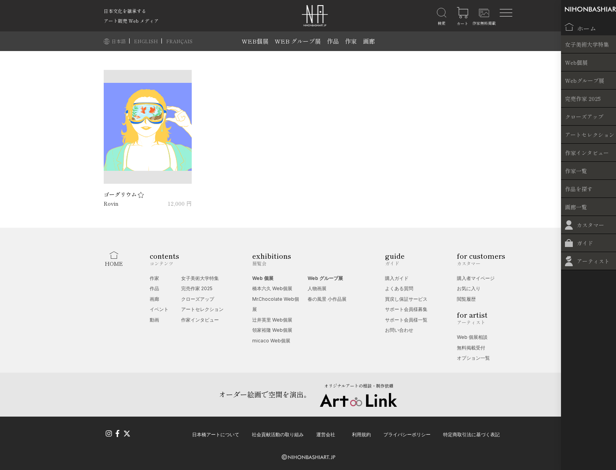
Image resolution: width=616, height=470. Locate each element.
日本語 (119, 41)
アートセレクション (202, 309)
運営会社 (325, 434)
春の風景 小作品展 (327, 299)
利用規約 (361, 434)
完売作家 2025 (197, 288)
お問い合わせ (399, 330)
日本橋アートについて (215, 434)
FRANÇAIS (179, 41)
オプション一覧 (473, 358)
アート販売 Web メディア (131, 20)
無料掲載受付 (471, 348)
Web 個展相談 (472, 337)
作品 (333, 41)
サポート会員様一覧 (406, 320)
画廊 (369, 41)
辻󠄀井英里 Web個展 (272, 320)
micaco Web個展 (271, 341)
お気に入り (468, 288)
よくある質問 (399, 288)
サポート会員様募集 (406, 309)
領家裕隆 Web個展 (272, 330)
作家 (351, 41)
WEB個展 (255, 41)
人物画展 (317, 288)
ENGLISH (146, 41)
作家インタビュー (200, 320)
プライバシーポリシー (407, 434)
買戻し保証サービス (406, 299)
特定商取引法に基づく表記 (471, 434)
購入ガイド (397, 278)
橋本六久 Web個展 (272, 288)
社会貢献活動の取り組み (278, 434)
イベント (159, 309)
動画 (154, 320)
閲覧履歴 (466, 299)
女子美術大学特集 (200, 278)
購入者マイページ (476, 278)
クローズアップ (197, 299)
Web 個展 (262, 278)
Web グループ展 (325, 278)
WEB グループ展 (298, 41)
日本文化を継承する (125, 10)
